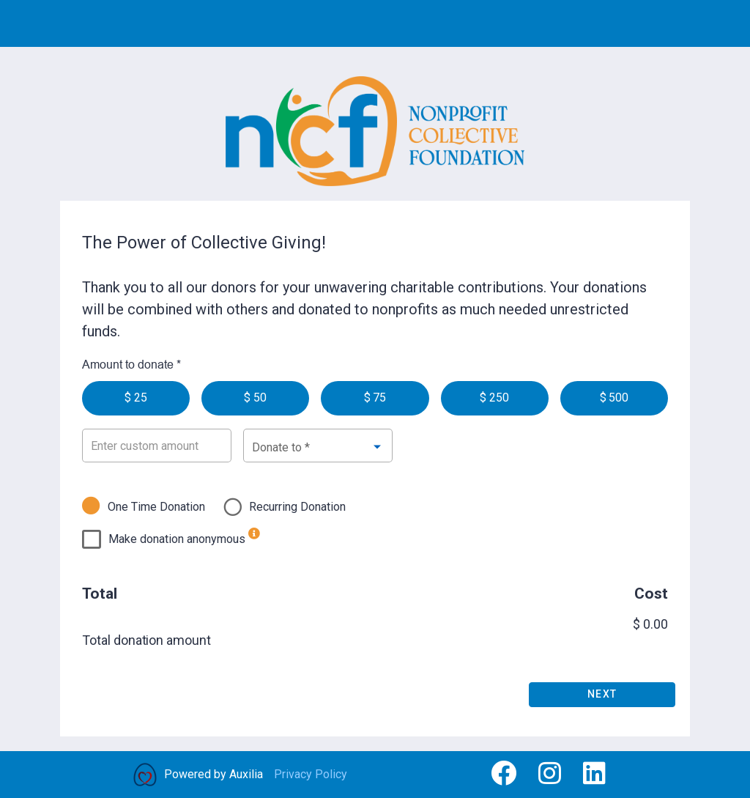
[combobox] (318, 446)
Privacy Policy (310, 774)
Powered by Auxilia (213, 774)
